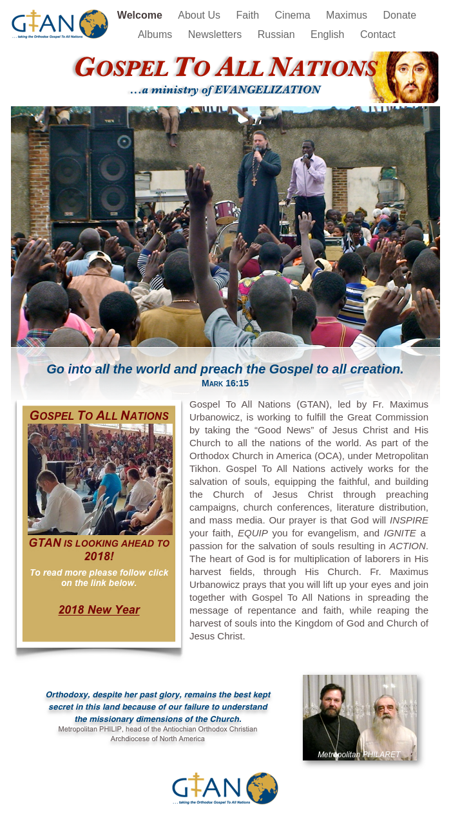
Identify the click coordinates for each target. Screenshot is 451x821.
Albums (156, 34)
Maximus (348, 15)
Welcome (141, 15)
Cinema (294, 15)
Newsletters (216, 34)
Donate (400, 15)
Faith (249, 15)
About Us (200, 15)
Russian (278, 34)
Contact (378, 34)
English (329, 34)
